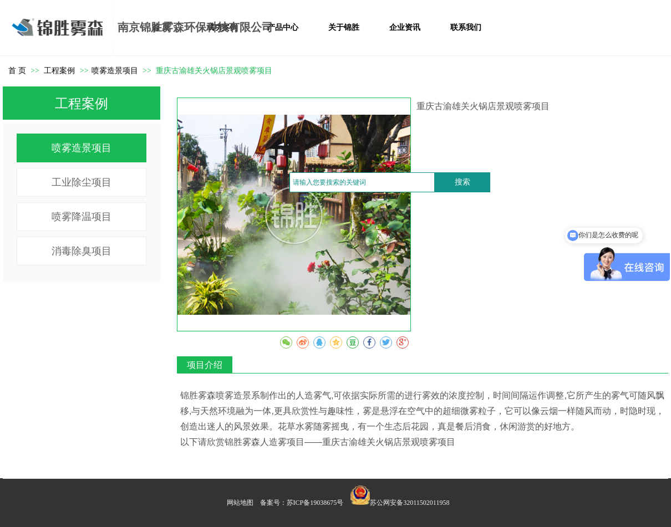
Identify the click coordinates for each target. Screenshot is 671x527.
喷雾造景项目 (115, 70)
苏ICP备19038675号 (315, 502)
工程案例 (60, 70)
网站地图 (240, 502)
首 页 (17, 70)
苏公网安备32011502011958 (409, 502)
